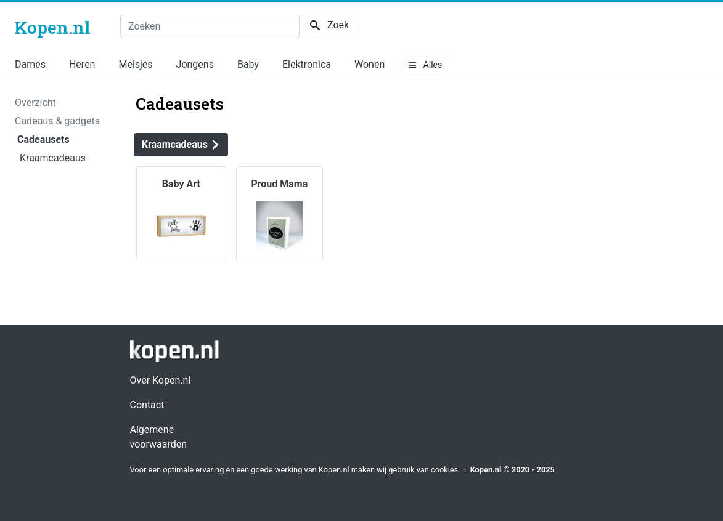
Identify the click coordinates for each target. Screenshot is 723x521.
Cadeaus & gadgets (57, 121)
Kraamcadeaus (53, 158)
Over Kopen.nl (160, 380)
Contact (147, 405)
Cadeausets (43, 139)
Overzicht (35, 102)
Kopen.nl (486, 469)
